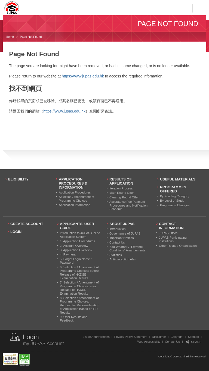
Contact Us (172, 341)
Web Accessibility (149, 341)
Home (10, 36)
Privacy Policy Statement (130, 336)
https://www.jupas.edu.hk (83, 76)
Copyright (177, 336)
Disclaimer (159, 336)
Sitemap (193, 336)
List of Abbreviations (96, 336)
